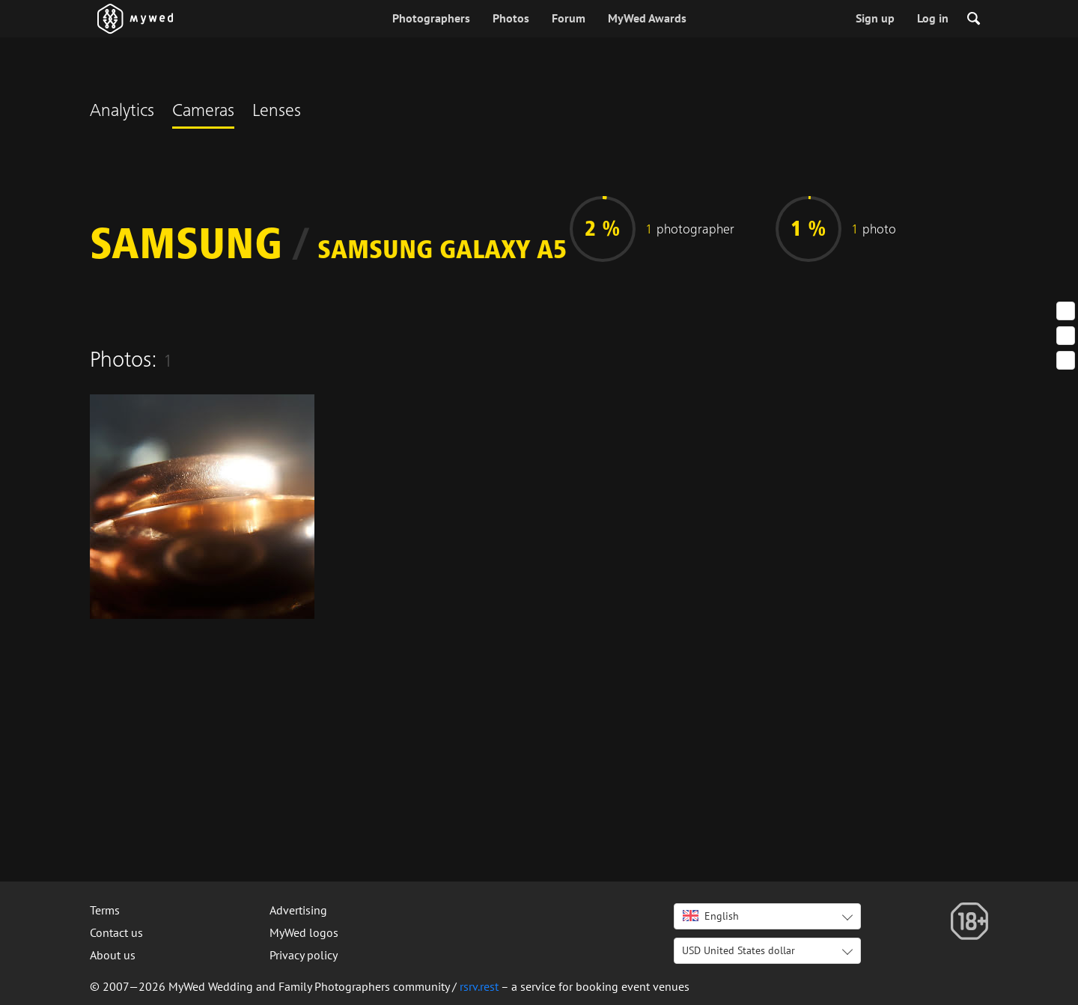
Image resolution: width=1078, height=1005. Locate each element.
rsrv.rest (479, 986)
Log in (932, 17)
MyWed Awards (647, 17)
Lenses (276, 112)
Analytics (122, 112)
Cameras (203, 112)
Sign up (875, 17)
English (711, 916)
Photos (511, 17)
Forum (568, 17)
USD (738, 950)
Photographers (431, 17)
